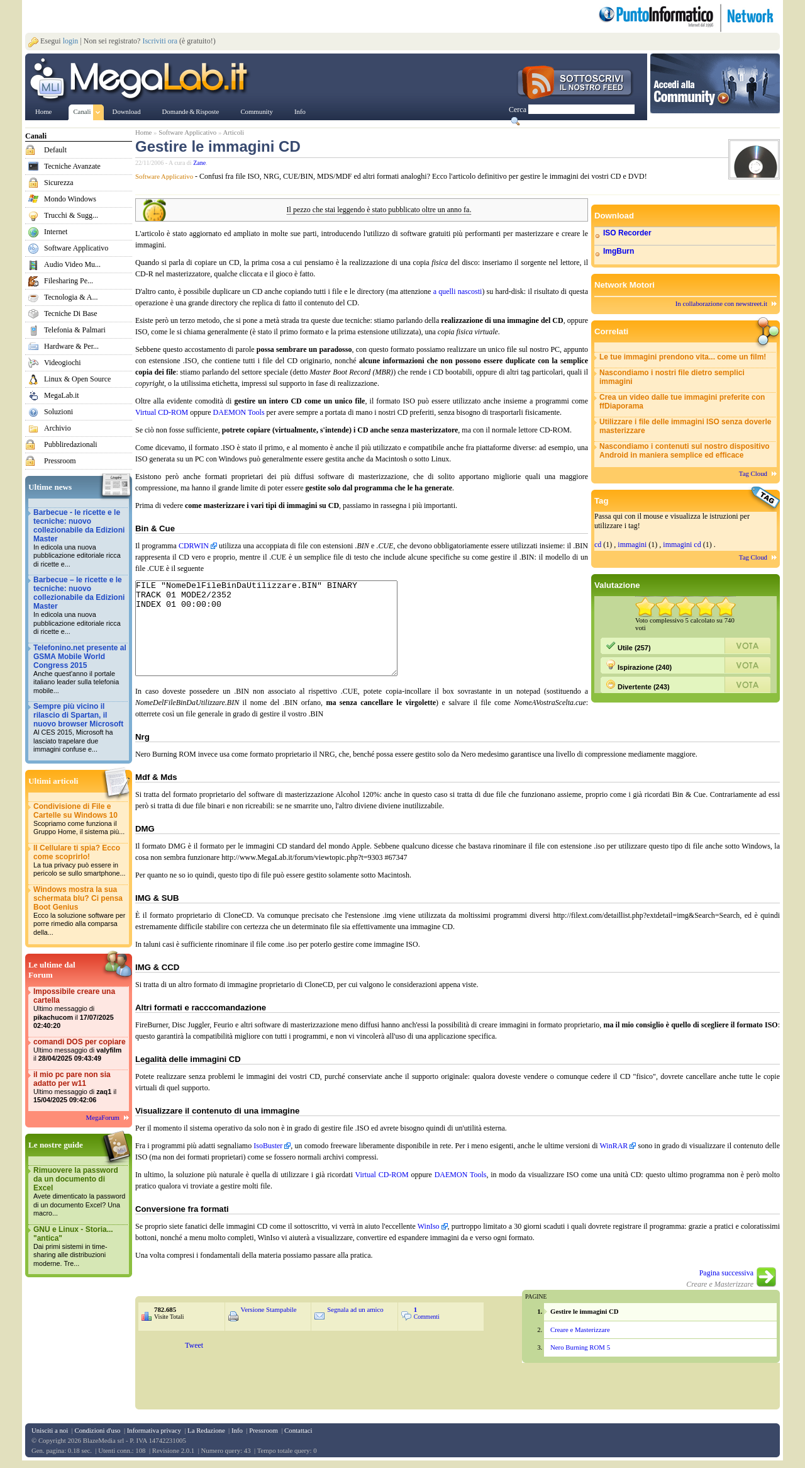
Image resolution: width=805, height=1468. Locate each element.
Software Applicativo (76, 248)
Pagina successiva (726, 1280)
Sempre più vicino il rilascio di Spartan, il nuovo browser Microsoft (79, 728)
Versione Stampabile (269, 1317)
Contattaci (298, 1438)
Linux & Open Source (77, 379)
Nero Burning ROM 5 (580, 1354)
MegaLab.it (61, 395)
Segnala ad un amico (355, 1317)
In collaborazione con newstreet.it (721, 303)
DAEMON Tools (239, 412)
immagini (632, 544)
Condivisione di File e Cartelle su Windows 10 (79, 819)
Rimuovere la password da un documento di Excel (79, 1192)
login (71, 41)
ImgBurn (618, 251)
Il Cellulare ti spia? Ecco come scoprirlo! (79, 861)
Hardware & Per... (71, 346)
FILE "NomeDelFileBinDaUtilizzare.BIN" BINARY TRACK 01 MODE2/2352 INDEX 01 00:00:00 (282, 637)
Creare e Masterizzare (580, 1337)
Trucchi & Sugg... (71, 215)
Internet (55, 231)
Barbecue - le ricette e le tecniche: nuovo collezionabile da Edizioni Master (79, 538)
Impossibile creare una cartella (79, 1008)
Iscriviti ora (159, 41)
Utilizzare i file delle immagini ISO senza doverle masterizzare (685, 426)
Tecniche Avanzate (72, 166)
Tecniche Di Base (70, 313)
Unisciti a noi (49, 1438)
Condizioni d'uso (97, 1438)
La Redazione (206, 1438)
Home (143, 132)
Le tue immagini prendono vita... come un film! (682, 357)
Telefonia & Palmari (75, 329)
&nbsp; (326, 1379)
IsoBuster (267, 1153)
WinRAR (614, 1153)
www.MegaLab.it (141, 80)
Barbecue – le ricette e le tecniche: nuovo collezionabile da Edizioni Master (79, 605)
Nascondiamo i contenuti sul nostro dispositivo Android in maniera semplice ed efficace (684, 451)
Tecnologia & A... (70, 297)
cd (597, 544)
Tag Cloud (753, 473)
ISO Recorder (627, 233)
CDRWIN (194, 545)
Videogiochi (62, 362)
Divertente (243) (638, 685)
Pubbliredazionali (70, 444)
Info (237, 1438)
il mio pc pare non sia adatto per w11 (79, 1087)
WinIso (429, 1233)
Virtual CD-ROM (161, 412)
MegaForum (102, 1117)
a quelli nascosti (457, 291)
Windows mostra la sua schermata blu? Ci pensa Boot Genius (79, 911)
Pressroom (60, 460)
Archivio (57, 428)
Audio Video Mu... (72, 264)
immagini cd (682, 544)
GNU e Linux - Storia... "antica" (79, 1246)
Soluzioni (58, 411)
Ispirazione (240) (639, 665)
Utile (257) (628, 646)
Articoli (233, 132)
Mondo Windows (70, 199)
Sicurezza (59, 182)
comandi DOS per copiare (79, 1050)
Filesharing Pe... (68, 280)
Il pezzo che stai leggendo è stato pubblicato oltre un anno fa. (379, 210)
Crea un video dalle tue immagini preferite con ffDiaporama (682, 401)
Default (55, 149)
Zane (199, 162)
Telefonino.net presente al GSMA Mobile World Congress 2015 (79, 669)
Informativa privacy (154, 1438)
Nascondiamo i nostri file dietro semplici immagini (672, 377)
